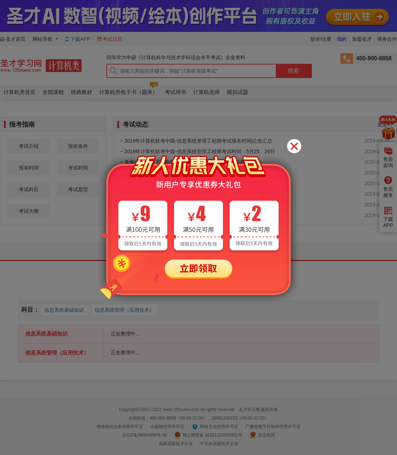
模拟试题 (237, 92)
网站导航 (42, 39)
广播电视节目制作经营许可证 (273, 426)
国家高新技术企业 (176, 443)
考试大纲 (29, 211)
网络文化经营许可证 (219, 426)
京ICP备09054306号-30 (144, 435)
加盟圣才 (362, 39)
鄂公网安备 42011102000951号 (212, 435)
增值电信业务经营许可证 (119, 426)
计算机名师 (206, 92)
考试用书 (175, 92)
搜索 (293, 71)
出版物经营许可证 (167, 426)
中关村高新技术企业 (219, 443)
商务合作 (387, 39)
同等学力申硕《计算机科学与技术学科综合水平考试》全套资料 (175, 57)
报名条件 (78, 146)
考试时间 (78, 168)
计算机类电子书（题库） (128, 92)
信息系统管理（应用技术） (124, 310)
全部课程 (53, 92)
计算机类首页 (19, 92)
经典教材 (81, 92)
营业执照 (266, 435)
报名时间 (29, 168)
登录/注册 (320, 39)
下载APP (80, 39)
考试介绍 (29, 146)
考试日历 (112, 39)
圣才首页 (16, 39)
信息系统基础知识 (64, 310)
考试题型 (78, 189)
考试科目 (29, 189)
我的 (342, 39)
